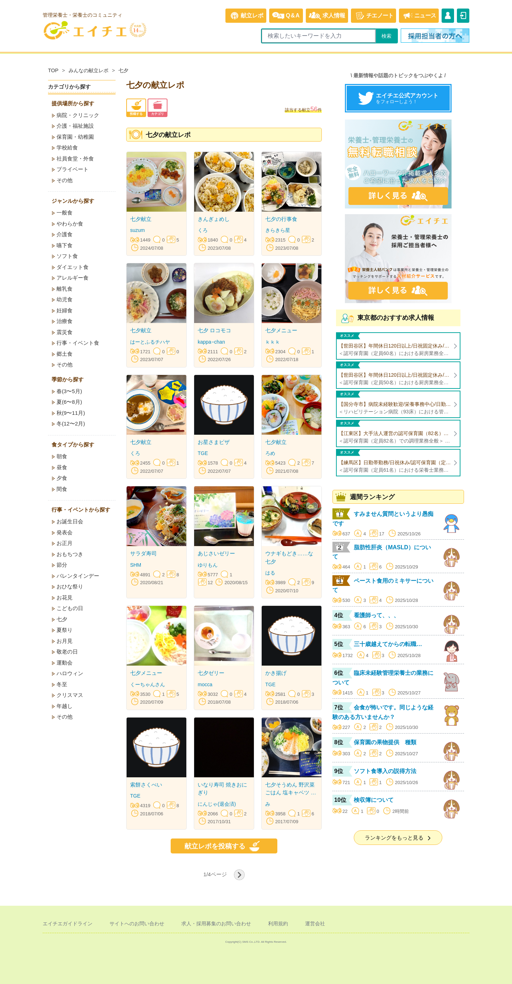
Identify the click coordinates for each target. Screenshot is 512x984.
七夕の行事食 (281, 219)
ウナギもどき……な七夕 (289, 557)
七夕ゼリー (211, 673)
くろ (203, 230)
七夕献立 (140, 219)
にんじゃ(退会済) (217, 804)
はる (270, 573)
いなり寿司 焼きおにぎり (222, 789)
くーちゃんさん (147, 684)
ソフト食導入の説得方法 (385, 771)
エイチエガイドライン (67, 923)
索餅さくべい (146, 785)
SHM (135, 565)
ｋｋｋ (272, 342)
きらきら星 (277, 230)
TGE (203, 453)
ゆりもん (208, 565)
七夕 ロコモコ (214, 330)
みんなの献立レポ (88, 70)
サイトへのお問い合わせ (137, 923)
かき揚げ (276, 673)
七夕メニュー (281, 330)
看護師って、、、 (376, 615)
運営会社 (315, 923)
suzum (137, 230)
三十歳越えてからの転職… (388, 644)
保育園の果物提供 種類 (385, 742)
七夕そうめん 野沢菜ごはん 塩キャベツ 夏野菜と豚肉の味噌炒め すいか (290, 789)
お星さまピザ (214, 442)
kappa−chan (211, 342)
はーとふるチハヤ (150, 342)
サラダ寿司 (143, 553)
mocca (205, 684)
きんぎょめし (214, 219)
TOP (53, 70)
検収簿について (374, 800)
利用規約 (278, 923)
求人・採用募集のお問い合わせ (216, 923)
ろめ (270, 453)
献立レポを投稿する (224, 846)
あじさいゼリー (216, 553)
